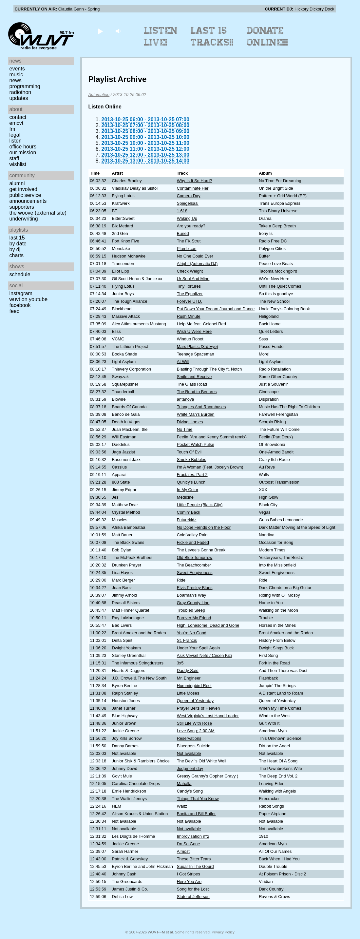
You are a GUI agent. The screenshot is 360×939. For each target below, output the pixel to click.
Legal (15, 135)
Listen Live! (161, 36)
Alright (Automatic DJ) (197, 263)
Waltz (182, 806)
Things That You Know (198, 798)
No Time (185, 429)
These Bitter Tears (194, 858)
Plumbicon (187, 248)
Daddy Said (188, 670)
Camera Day (188, 195)
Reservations (189, 738)
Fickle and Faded (193, 542)
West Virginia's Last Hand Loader (208, 715)
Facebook (20, 305)
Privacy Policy (223, 932)
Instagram (20, 293)
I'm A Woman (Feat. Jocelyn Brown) (210, 467)
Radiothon (20, 92)
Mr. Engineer (189, 678)
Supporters (21, 207)
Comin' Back (188, 512)
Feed (14, 311)
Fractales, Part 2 (192, 474)
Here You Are (189, 881)
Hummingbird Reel (194, 685)
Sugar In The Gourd (195, 866)
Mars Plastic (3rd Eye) (197, 346)
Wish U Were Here (194, 331)
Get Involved (23, 189)
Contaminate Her (193, 188)
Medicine (185, 497)
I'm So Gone (188, 843)
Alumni (17, 183)
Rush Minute (188, 316)
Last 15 (17, 237)
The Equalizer (190, 293)
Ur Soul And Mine (193, 278)
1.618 (182, 210)
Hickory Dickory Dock (314, 9)
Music (16, 74)
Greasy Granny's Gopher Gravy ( (207, 776)
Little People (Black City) (199, 504)
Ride (181, 580)
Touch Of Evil (189, 452)
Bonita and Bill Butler (196, 813)
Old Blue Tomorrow (195, 557)
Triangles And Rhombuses (201, 406)
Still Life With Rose (194, 723)
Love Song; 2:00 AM (196, 730)
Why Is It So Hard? (194, 180)
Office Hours (22, 146)
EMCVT (16, 123)
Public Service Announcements (28, 198)
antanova (185, 399)
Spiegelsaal (188, 203)
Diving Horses (190, 421)
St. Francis (187, 640)
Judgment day (190, 768)
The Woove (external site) (37, 213)
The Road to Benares (197, 391)
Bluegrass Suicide (193, 745)
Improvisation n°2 (193, 836)
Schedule (19, 274)
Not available (189, 753)
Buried (183, 233)
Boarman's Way (191, 595)
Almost (183, 851)
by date (18, 243)
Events (17, 68)
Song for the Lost (193, 889)
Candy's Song (190, 791)
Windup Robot (190, 338)
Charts (16, 255)
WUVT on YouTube (28, 299)
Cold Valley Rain (192, 534)
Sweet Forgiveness (195, 572)
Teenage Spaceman (195, 354)
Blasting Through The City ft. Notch (209, 369)
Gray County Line (193, 602)
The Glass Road (192, 384)
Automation (99, 94)
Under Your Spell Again (198, 647)
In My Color (187, 489)
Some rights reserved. (193, 932)
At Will (183, 361)
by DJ (15, 249)
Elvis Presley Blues (195, 587)
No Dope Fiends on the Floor (204, 527)
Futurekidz (187, 519)
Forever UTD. (189, 301)
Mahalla (184, 783)
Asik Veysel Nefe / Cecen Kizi (204, 655)
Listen (15, 141)
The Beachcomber (194, 565)
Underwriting (23, 218)
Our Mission (22, 152)
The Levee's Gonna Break (201, 549)
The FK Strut (189, 241)
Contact (18, 117)
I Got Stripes (188, 874)
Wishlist (18, 164)
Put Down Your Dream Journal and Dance (216, 308)
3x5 (180, 663)
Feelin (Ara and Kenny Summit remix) (212, 436)
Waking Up (187, 218)
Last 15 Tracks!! (212, 36)
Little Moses (188, 693)
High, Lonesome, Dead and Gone (208, 625)
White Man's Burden (196, 414)
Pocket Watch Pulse (195, 444)
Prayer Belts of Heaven (198, 708)
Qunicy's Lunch (191, 482)
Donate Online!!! (267, 36)
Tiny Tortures (189, 286)
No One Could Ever (195, 256)
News (15, 80)
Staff (14, 158)
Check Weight (190, 271)
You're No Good (191, 632)
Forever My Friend (194, 617)
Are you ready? (191, 225)
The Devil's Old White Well (201, 760)
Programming (24, 86)
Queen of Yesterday (195, 700)
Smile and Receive (194, 376)
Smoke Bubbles (191, 459)
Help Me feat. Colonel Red (201, 323)
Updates (18, 98)
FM (12, 129)
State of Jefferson (193, 896)
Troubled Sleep (191, 610)
